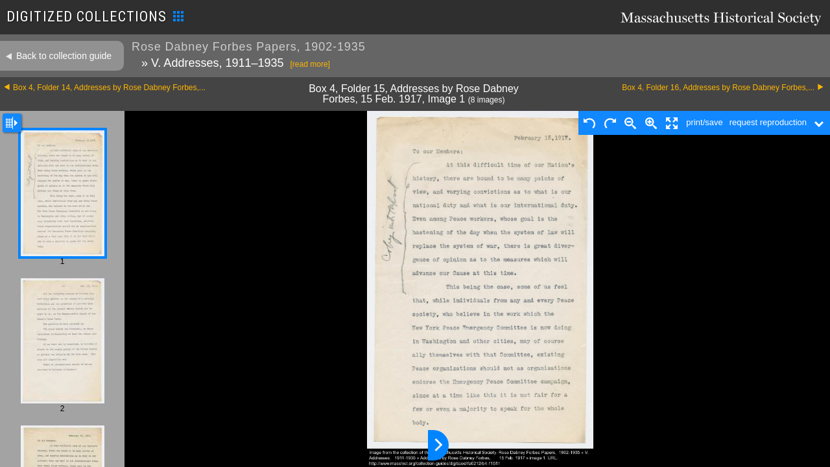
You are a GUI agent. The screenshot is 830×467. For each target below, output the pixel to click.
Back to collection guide (64, 56)
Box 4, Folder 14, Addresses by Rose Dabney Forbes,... (109, 87)
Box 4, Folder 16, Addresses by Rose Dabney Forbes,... (718, 87)
